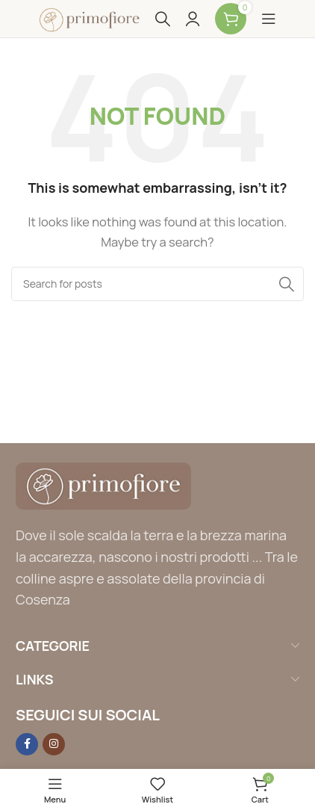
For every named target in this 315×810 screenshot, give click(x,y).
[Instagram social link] (54, 744)
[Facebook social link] (27, 744)
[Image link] (103, 485)
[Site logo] (89, 17)
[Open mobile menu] (269, 19)
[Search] (163, 19)
